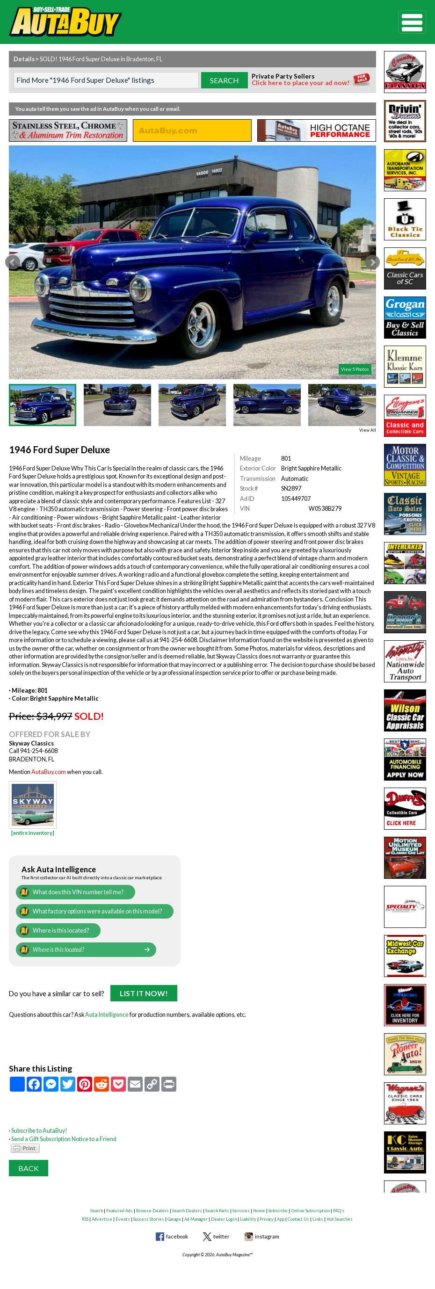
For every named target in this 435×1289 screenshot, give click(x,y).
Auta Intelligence (107, 1014)
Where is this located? (61, 930)
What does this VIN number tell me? (78, 892)
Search (96, 1210)
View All (367, 430)
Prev (12, 262)
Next (372, 262)
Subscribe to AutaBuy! (39, 1130)
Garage (174, 1219)
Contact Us (298, 1219)
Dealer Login (224, 1219)
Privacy (267, 1219)
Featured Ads (119, 1210)
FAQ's (339, 1210)
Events (123, 1219)
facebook (177, 1236)
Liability (248, 1219)
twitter (221, 1236)
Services (241, 1210)
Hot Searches (339, 1219)
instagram (267, 1236)
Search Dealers (187, 1210)
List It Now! (144, 993)
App (280, 1219)
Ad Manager (196, 1219)
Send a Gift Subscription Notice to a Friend (63, 1139)
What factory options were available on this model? (97, 911)
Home (259, 1210)
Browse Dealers (152, 1210)
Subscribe (278, 1210)
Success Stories (148, 1219)
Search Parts (217, 1210)
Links (317, 1219)
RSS (85, 1219)
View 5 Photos (355, 369)
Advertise (102, 1219)
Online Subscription (310, 1210)
